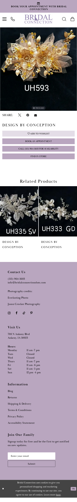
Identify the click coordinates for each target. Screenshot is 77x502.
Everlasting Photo (18, 300)
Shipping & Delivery (19, 406)
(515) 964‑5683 (16, 281)
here (58, 499)
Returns (12, 400)
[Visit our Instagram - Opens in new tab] (9, 316)
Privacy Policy (16, 419)
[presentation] (19, 214)
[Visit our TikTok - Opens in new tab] (23, 316)
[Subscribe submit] (34, 467)
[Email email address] (34, 459)
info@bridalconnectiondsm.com (27, 285)
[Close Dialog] (3, 493)
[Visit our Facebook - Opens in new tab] (17, 316)
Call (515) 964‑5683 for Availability (38, 150)
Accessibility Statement (21, 426)
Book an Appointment (38, 142)
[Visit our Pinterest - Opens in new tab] (31, 316)
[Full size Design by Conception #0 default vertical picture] (38, 69)
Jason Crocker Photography (24, 307)
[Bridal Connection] (38, 19)
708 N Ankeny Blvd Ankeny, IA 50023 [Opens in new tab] (19, 338)
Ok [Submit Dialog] (73, 493)
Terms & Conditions (19, 413)
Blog (10, 394)
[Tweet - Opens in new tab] (19, 115)
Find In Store (38, 159)
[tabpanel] (38, 69)
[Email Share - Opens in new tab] (35, 115)
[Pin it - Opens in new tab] (27, 115)
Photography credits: (20, 294)
